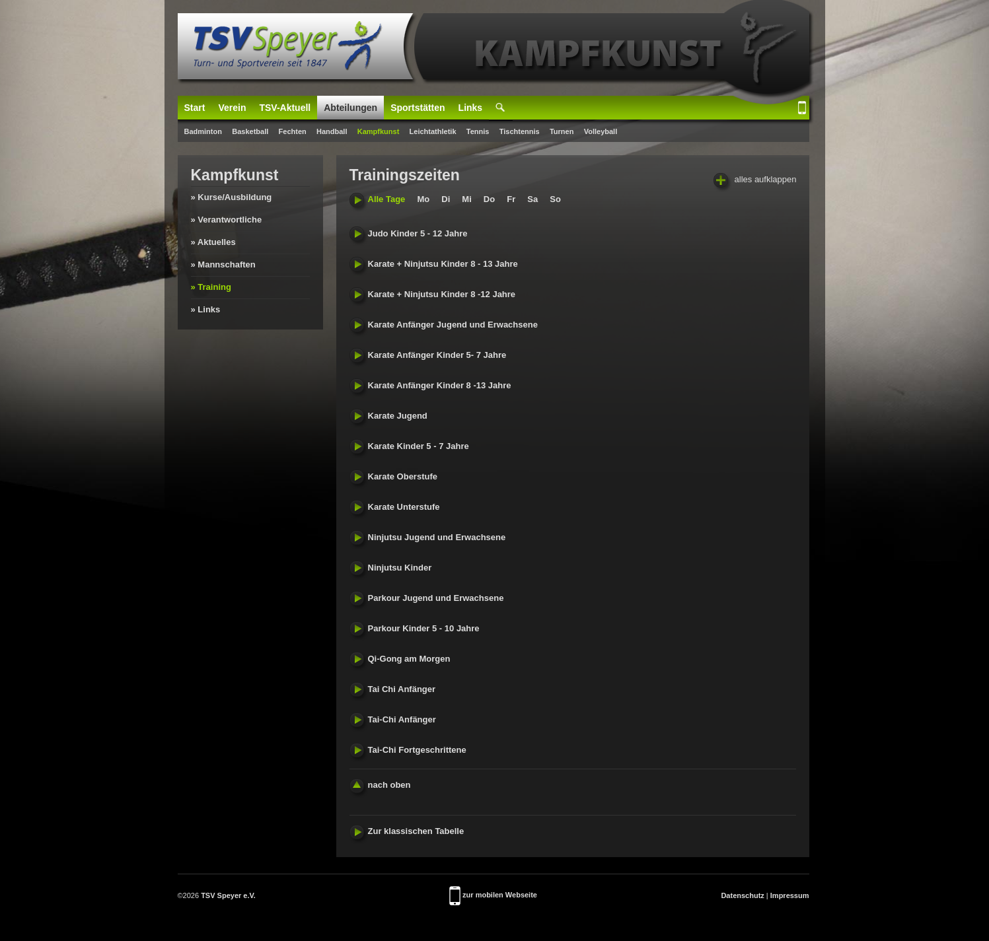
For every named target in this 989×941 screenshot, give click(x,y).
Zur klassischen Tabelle (406, 831)
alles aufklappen (755, 180)
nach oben (380, 785)
